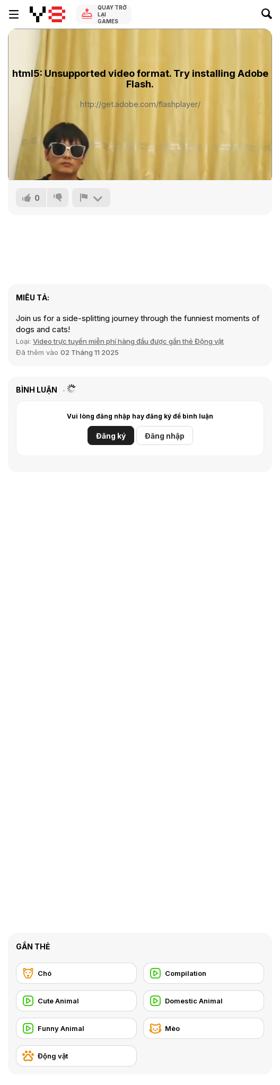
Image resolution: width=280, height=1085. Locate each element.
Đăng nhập (165, 435)
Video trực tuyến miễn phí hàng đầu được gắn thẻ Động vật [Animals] (128, 341)
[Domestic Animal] (203, 1000)
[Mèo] (203, 1028)
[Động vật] (76, 1055)
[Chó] (76, 973)
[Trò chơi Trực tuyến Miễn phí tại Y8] (47, 14)
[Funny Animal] (76, 1028)
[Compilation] (203, 973)
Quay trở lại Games (112, 14)
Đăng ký (111, 435)
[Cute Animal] (76, 1000)
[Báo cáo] (91, 197)
